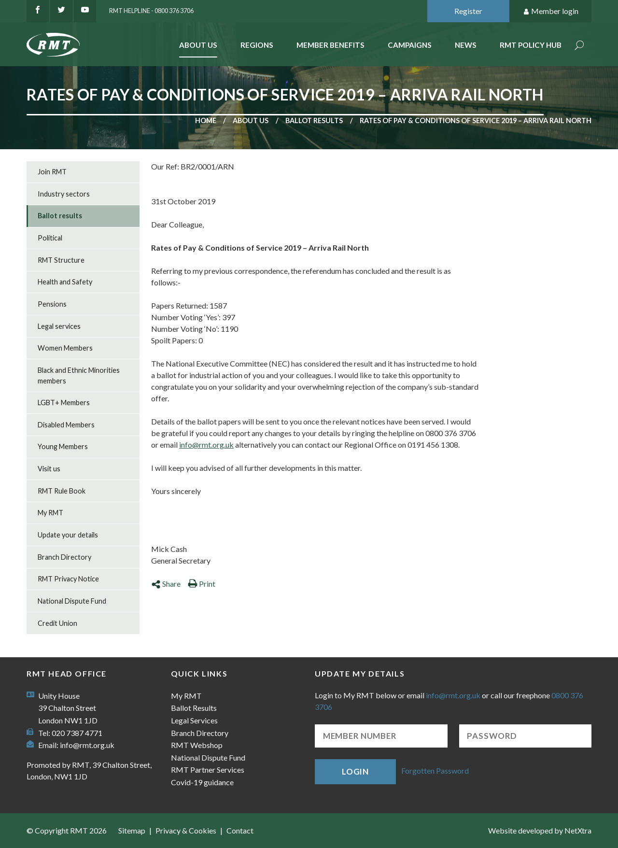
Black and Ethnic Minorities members (79, 375)
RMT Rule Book (61, 491)
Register (468, 10)
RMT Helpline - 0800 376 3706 (151, 10)
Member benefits (330, 45)
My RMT (50, 513)
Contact (239, 830)
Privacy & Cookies (185, 830)
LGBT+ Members (64, 402)
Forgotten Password (435, 770)
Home (205, 120)
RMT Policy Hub (531, 45)
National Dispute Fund (72, 601)
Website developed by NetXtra (539, 830)
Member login (550, 11)
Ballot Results (194, 707)
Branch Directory (64, 557)
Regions (256, 45)
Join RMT (52, 172)
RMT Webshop (197, 744)
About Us (198, 45)
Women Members (65, 348)
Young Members (63, 446)
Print (201, 583)
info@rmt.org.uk (206, 444)
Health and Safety (65, 282)
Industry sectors (64, 194)
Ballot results (314, 120)
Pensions (52, 304)
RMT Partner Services (207, 769)
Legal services (59, 326)
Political (50, 238)
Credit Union (57, 623)
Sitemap (131, 830)
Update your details (68, 535)
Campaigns (410, 45)
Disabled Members (66, 425)
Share (166, 583)
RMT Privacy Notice (68, 579)
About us (250, 120)
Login (355, 771)
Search (579, 46)
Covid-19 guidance (202, 782)
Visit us (49, 469)
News (466, 45)
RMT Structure (61, 260)
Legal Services (194, 720)
